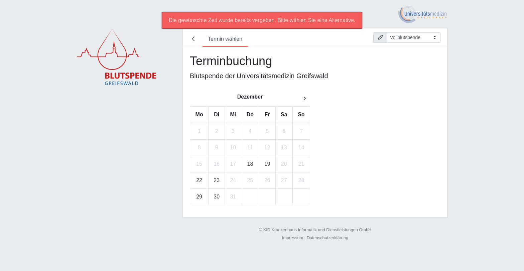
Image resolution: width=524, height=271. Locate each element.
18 (250, 164)
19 (267, 164)
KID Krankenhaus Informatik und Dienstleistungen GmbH (317, 229)
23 (217, 180)
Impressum (292, 237)
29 (199, 196)
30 (217, 196)
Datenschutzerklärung (327, 237)
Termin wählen (225, 39)
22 (199, 180)
